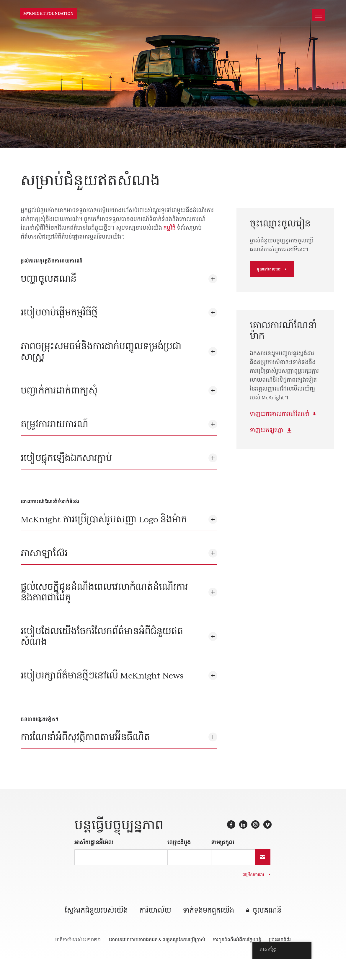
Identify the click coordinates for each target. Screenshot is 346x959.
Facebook (231, 824)
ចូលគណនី (267, 910)
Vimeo (267, 824)
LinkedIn (243, 824)
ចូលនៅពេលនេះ (269, 269)
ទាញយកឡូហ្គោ (267, 430)
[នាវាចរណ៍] (318, 15)
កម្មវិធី (169, 227)
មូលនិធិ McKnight (50, 13)
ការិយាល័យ (155, 910)
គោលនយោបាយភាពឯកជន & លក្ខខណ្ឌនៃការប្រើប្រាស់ (157, 940)
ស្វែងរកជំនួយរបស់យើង (96, 910)
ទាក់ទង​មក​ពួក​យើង (208, 910)
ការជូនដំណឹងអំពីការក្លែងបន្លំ (237, 940)
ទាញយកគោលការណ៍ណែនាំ (279, 413)
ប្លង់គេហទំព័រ (280, 940)
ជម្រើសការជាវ (253, 874)
